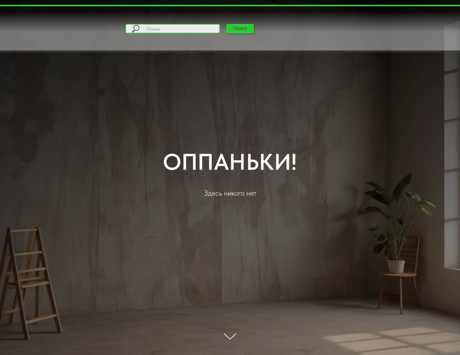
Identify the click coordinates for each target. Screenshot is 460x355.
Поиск (240, 28)
